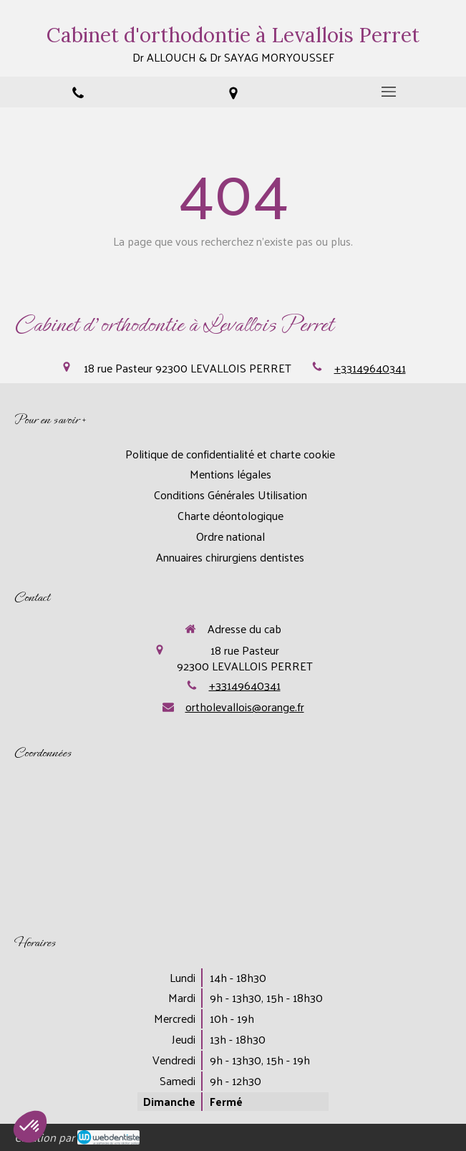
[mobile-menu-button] (388, 91)
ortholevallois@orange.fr (244, 707)
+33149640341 (370, 367)
